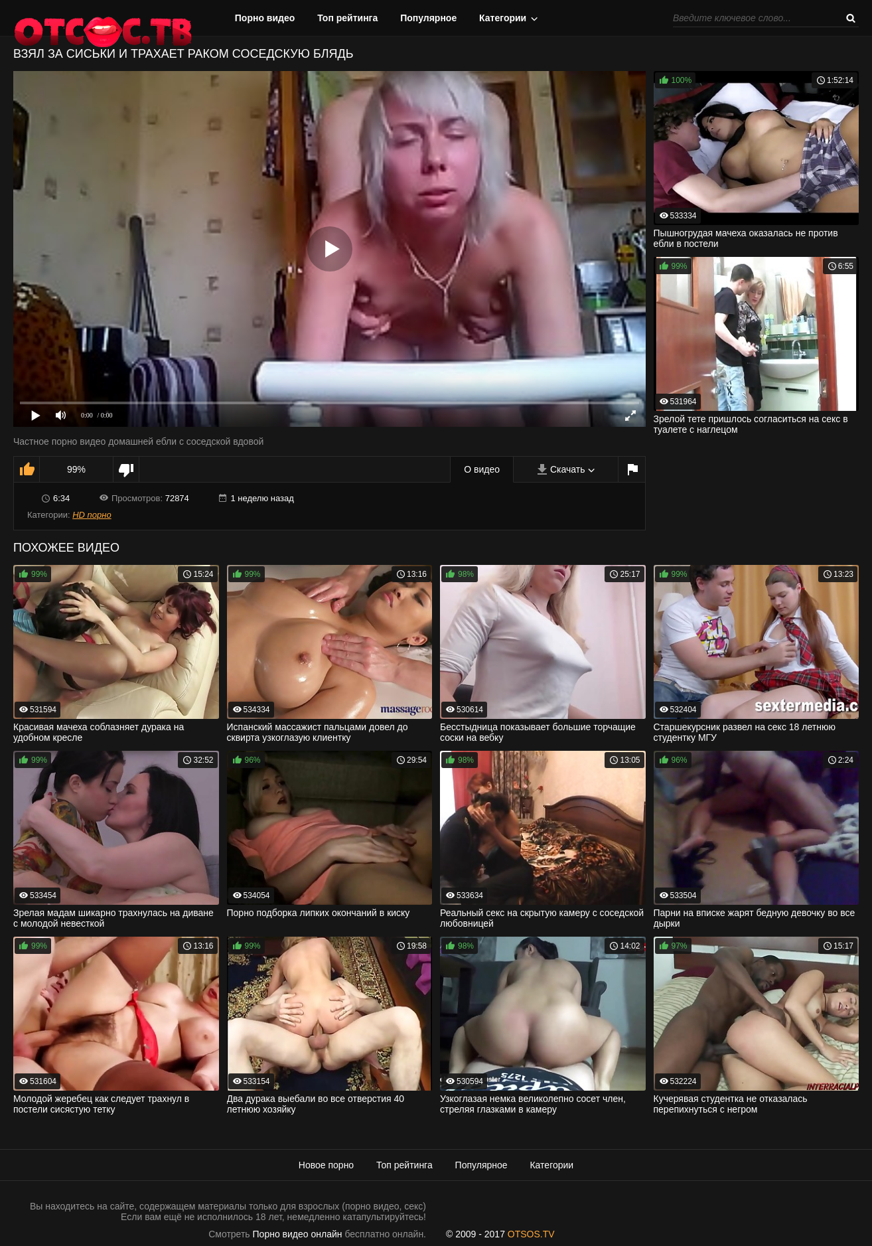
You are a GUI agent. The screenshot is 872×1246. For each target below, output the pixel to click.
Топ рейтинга (347, 18)
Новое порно (326, 1165)
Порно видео (265, 18)
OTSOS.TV (531, 1234)
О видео (482, 469)
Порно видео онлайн (297, 1234)
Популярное (428, 18)
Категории (502, 18)
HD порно (91, 515)
